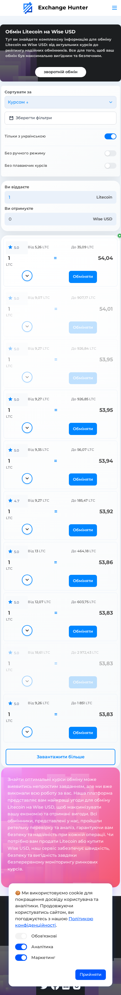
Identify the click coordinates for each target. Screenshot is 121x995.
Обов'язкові (44, 936)
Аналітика (42, 946)
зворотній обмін (61, 71)
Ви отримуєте (19, 208)
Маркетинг (43, 957)
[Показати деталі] (27, 275)
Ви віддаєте (17, 187)
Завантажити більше (61, 756)
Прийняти (91, 974)
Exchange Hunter (55, 7)
